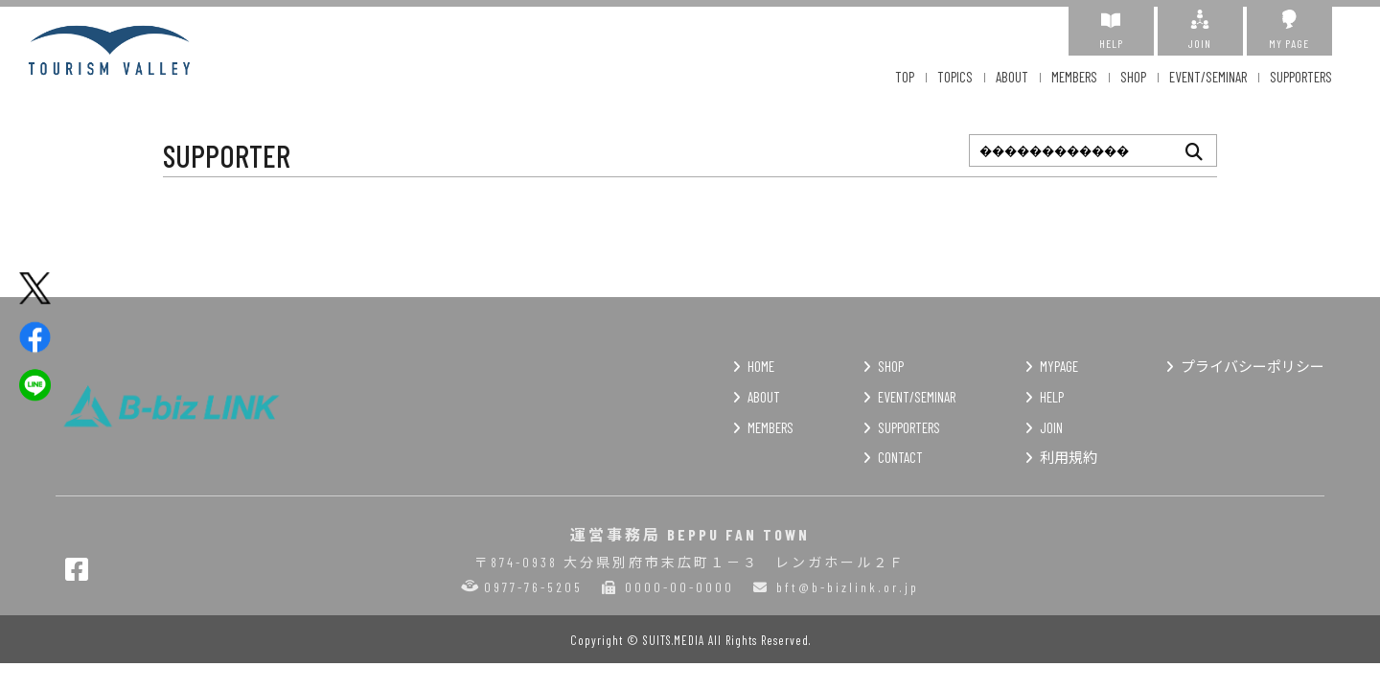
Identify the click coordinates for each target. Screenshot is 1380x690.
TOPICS (955, 76)
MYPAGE (1059, 366)
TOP (904, 76)
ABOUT (1012, 76)
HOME (761, 366)
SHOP (1133, 76)
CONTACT (900, 457)
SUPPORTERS (1301, 76)
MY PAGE (1289, 30)
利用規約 (1068, 457)
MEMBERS (1074, 76)
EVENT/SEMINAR (1208, 76)
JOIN (1200, 30)
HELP (1111, 30)
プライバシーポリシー (1252, 366)
